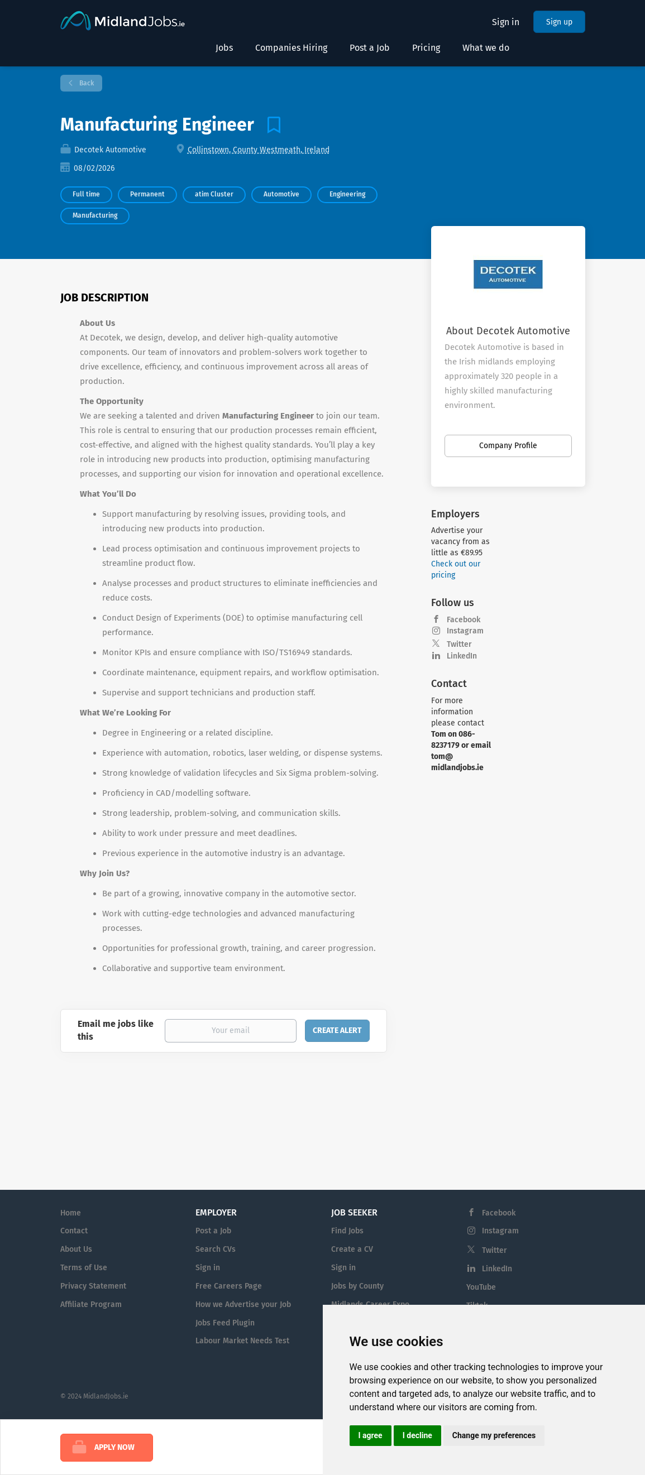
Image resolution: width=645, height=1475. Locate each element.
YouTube (481, 1287)
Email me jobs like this (116, 1030)
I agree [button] (371, 1435)
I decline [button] (417, 1435)
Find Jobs (347, 1231)
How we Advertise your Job (243, 1304)
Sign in (505, 22)
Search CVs (215, 1249)
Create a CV (352, 1249)
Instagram (465, 631)
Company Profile (508, 445)
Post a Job (213, 1231)
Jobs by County (357, 1286)
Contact (74, 1231)
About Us (76, 1249)
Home (70, 1213)
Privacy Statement (93, 1286)
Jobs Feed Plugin (225, 1323)
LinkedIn (462, 656)
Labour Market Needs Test (242, 1341)
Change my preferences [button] (494, 1435)
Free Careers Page (228, 1286)
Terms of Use (83, 1267)
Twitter (459, 644)
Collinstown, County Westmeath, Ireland (258, 150)
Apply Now (114, 1447)
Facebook (463, 619)
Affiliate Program (91, 1304)
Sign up (559, 22)
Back (86, 83)
